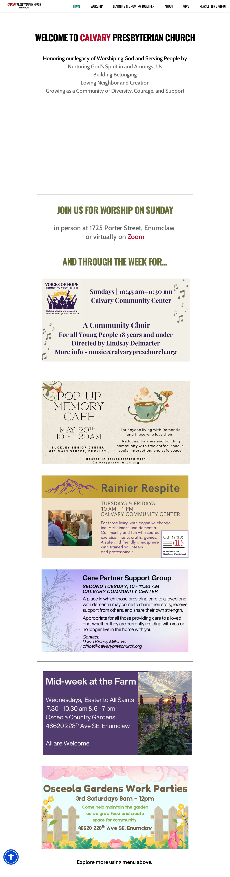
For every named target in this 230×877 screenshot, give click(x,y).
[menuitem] (76, 6)
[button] (11, 857)
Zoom (136, 236)
